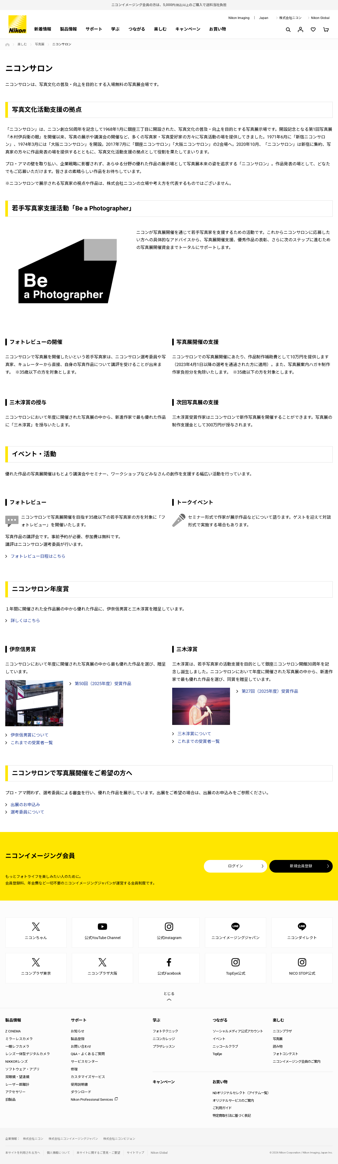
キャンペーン (187, 29)
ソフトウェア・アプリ (22, 1069)
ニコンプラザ (282, 1031)
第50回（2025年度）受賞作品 (103, 683)
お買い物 (217, 29)
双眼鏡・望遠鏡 (17, 1077)
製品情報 (68, 29)
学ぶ (115, 29)
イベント (219, 1039)
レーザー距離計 (17, 1084)
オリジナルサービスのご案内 (233, 1101)
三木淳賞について (194, 733)
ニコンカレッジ (164, 1039)
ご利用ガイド (222, 1108)
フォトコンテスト (285, 1054)
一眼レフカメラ (17, 1046)
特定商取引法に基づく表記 (232, 1116)
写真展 (39, 44)
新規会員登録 (301, 866)
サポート (94, 29)
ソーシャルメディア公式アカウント (238, 1031)
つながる (136, 29)
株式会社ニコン (290, 18)
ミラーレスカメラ (19, 1039)
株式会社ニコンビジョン (119, 1139)
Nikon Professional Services (92, 1100)
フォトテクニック (165, 1031)
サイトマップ (135, 1153)
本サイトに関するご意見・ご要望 (98, 1153)
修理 (74, 1069)
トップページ (7, 44)
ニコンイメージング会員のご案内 (296, 1062)
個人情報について (58, 1153)
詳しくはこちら (25, 620)
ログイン (235, 866)
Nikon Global (320, 18)
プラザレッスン (164, 1046)
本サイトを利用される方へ (22, 1153)
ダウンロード (81, 1092)
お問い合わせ (81, 1046)
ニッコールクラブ (225, 1046)
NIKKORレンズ (16, 1062)
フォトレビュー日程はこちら (38, 556)
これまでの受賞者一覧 (32, 742)
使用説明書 (79, 1084)
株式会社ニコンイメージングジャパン (73, 1139)
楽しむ (160, 29)
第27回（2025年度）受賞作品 (270, 691)
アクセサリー (15, 1092)
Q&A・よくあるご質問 (88, 1054)
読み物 (277, 1046)
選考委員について (27, 812)
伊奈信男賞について (30, 735)
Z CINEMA (13, 1031)
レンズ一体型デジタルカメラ (27, 1054)
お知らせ (77, 1031)
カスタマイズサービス (88, 1077)
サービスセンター (84, 1062)
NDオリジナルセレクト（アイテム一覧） (241, 1093)
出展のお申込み (25, 804)
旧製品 (10, 1100)
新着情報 (42, 29)
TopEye (217, 1054)
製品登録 (77, 1039)
